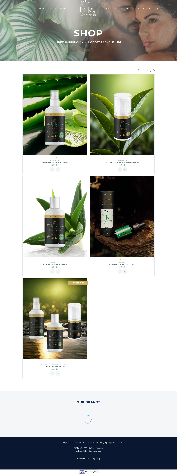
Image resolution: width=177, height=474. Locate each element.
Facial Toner (55, 262)
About (52, 9)
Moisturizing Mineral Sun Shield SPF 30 (122, 162)
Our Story (66, 9)
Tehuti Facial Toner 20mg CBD (55, 264)
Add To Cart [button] (52, 169)
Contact (147, 9)
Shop (137, 9)
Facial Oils (122, 262)
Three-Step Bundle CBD (54, 366)
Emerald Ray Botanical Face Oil (122, 264)
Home (42, 9)
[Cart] (157, 8)
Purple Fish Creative (115, 442)
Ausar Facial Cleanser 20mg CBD (55, 162)
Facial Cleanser (52, 364)
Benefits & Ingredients (117, 9)
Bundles (43, 364)
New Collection (55, 160)
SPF (68, 364)
